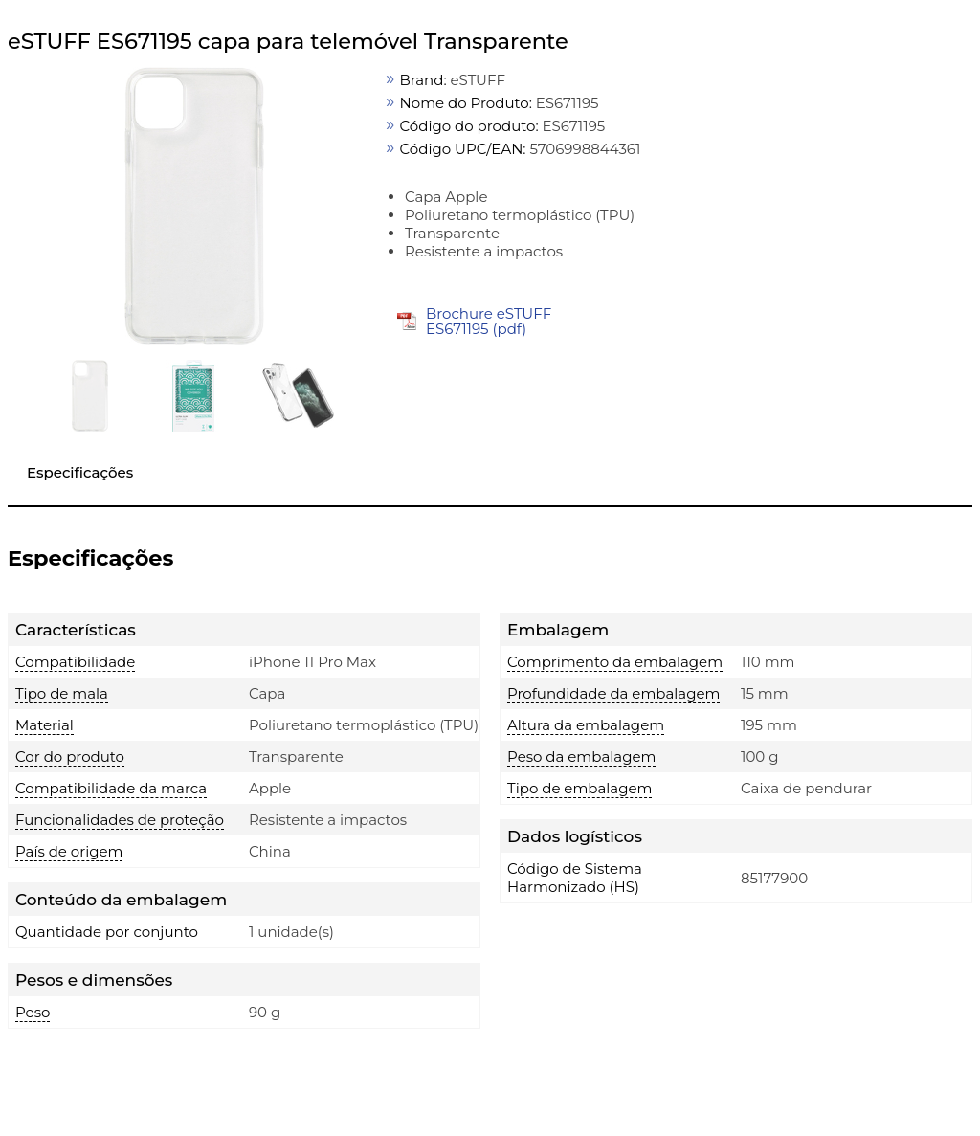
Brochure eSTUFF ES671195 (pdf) (488, 321)
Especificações (80, 472)
